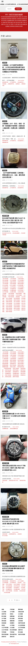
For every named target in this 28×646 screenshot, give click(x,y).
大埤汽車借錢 (21, 355)
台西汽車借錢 (21, 353)
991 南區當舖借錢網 (14, 14)
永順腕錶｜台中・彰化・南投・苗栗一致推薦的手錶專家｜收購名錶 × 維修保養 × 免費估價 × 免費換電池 (13, 127)
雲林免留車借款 (20, 366)
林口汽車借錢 (17, 301)
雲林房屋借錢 (5, 634)
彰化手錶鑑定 (9, 587)
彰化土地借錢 (17, 584)
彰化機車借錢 (17, 589)
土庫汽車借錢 (13, 355)
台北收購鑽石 (21, 288)
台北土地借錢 (13, 285)
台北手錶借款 (13, 287)
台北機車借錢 (13, 290)
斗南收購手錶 (21, 358)
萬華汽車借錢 (9, 308)
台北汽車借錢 (5, 627)
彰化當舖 (16, 590)
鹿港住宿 (12, 636)
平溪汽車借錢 (11, 296)
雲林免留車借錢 (7, 368)
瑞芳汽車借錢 (9, 306)
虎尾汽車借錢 (21, 363)
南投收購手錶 (5, 82)
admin (3, 74)
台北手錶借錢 (21, 287)
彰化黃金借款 (22, 590)
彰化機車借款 (9, 589)
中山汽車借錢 (13, 280)
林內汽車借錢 (21, 360)
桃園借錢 (12, 616)
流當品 (11, 614)
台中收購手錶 (13, 82)
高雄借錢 (4, 623)
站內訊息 (4, 62)
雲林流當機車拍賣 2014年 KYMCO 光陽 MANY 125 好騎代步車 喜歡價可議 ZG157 (13, 416)
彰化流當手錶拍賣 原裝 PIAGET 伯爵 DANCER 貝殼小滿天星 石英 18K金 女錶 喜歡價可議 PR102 (13, 220)
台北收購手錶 (13, 288)
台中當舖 (12, 625)
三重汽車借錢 (21, 278)
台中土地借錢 (21, 581)
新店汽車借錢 (9, 300)
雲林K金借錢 (13, 366)
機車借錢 (20, 609)
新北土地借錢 (9, 298)
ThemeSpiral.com (14, 643)
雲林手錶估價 (8, 370)
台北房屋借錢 (20, 285)
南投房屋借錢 (5, 581)
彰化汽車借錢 (9, 590)
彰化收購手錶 (21, 82)
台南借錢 (20, 620)
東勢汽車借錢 (13, 360)
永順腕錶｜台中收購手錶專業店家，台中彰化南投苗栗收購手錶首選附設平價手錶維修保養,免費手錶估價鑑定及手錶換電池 (13, 68)
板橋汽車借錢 (9, 301)
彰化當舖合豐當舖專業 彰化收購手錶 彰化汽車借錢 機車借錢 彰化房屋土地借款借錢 (13, 568)
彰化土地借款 (9, 584)
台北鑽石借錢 (13, 291)
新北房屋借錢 (17, 298)
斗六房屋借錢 (13, 356)
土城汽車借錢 (11, 293)
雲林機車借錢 (16, 373)
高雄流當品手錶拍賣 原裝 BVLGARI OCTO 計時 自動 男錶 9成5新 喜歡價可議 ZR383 (13, 521)
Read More (21, 80)
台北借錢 (4, 611)
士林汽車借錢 (11, 295)
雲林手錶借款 (16, 370)
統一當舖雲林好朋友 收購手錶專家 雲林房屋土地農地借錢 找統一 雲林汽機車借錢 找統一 (13, 339)
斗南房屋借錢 (13, 358)
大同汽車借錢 (19, 295)
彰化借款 (20, 582)
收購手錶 (20, 629)
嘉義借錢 (12, 620)
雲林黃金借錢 (8, 376)
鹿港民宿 (4, 636)
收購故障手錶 (11, 83)
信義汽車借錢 (13, 282)
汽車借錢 (12, 609)
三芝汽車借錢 (13, 278)
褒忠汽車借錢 (13, 365)
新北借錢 (4, 616)
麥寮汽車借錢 (16, 376)
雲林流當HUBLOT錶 (13, 480)
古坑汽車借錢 (13, 353)
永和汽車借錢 (9, 303)
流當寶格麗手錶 (12, 534)
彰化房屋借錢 (9, 586)
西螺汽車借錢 (21, 365)
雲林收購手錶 (16, 371)
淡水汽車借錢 (9, 305)
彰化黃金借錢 (7, 592)
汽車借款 (12, 632)
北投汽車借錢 (13, 283)
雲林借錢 (4, 620)
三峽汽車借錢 (5, 278)
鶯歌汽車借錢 (9, 311)
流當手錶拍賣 (21, 623)
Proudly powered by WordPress (8, 641)
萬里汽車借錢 (17, 308)
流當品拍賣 (4, 480)
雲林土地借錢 (16, 368)
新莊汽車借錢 (17, 300)
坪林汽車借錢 (19, 293)
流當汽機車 (5, 411)
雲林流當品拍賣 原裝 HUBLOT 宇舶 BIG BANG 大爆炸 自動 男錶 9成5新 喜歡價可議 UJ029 (13, 468)
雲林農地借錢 (16, 375)
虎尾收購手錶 (13, 363)
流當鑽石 (12, 623)
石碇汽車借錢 (17, 306)
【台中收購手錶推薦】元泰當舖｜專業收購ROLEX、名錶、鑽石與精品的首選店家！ (13, 175)
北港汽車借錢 (21, 352)
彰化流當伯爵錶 (16, 233)
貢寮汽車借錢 (9, 310)
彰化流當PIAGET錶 (6, 233)
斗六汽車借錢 (21, 356)
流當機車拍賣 (5, 428)
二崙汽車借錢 (5, 352)
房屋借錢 (18, 296)
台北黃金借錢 (21, 291)
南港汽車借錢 (21, 283)
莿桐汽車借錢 (13, 361)
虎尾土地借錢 (21, 361)
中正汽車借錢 (21, 280)
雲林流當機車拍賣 (14, 428)
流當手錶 (4, 614)
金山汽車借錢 (17, 310)
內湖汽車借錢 (21, 282)
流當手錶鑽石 (5, 215)
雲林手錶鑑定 (8, 371)
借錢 (3, 609)
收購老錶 (18, 83)
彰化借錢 (12, 618)
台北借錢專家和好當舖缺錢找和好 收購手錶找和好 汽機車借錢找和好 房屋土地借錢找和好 (13, 266)
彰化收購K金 (16, 587)
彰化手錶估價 (17, 586)
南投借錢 (20, 618)
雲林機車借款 (8, 373)
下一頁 (16, 600)
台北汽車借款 (21, 290)
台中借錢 (12, 611)
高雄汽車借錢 (21, 634)
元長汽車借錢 (13, 352)
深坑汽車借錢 (17, 305)
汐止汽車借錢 (17, 303)
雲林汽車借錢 (8, 375)
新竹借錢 (20, 616)
